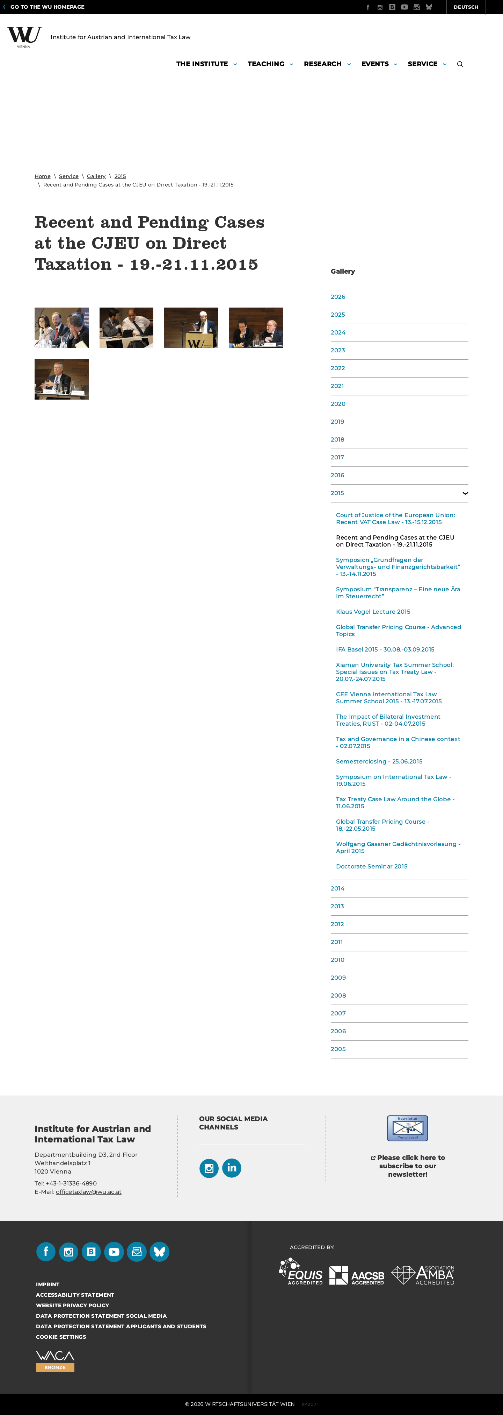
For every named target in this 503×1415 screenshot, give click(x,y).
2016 (337, 475)
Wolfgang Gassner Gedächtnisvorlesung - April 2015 (398, 847)
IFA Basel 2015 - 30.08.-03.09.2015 (385, 649)
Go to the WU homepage (47, 7)
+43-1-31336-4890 (71, 1183)
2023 (338, 350)
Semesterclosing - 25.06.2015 (379, 761)
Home (43, 176)
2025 (338, 314)
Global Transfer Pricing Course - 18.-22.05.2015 (383, 825)
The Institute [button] (202, 64)
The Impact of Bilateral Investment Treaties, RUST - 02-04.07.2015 (388, 720)
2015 (120, 176)
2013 (337, 906)
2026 (338, 297)
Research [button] (323, 64)
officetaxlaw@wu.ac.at (89, 1192)
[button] (460, 64)
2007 (338, 1013)
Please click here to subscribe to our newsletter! (411, 1166)
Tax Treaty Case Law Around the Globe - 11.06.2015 (395, 803)
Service (69, 176)
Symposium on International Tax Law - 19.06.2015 (393, 780)
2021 (337, 386)
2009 (338, 977)
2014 (338, 888)
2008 (338, 995)
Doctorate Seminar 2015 (371, 866)
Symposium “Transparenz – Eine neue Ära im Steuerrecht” (398, 593)
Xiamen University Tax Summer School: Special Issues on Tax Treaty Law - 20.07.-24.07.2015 (394, 672)
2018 (337, 439)
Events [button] (375, 64)
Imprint (48, 1284)
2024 (338, 332)
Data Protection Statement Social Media (101, 1316)
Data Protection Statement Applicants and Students (121, 1326)
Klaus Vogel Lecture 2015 (373, 611)
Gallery (96, 176)
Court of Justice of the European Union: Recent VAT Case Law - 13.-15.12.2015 (395, 519)
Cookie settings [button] (61, 1337)
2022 (338, 368)
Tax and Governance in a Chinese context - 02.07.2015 (398, 742)
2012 (337, 924)
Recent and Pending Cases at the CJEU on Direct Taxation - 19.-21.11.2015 (395, 541)
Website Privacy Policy (72, 1305)
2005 (338, 1049)
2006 (338, 1031)
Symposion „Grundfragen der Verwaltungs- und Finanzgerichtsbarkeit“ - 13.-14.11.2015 (398, 567)
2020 (338, 404)
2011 (337, 942)
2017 (337, 457)
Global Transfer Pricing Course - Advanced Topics (398, 631)
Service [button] (423, 64)
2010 (338, 960)
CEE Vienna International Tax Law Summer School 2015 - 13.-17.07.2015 (389, 698)
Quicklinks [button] (475, 7)
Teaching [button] (266, 64)
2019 (337, 421)
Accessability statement (75, 1295)
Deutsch (428, 7)
